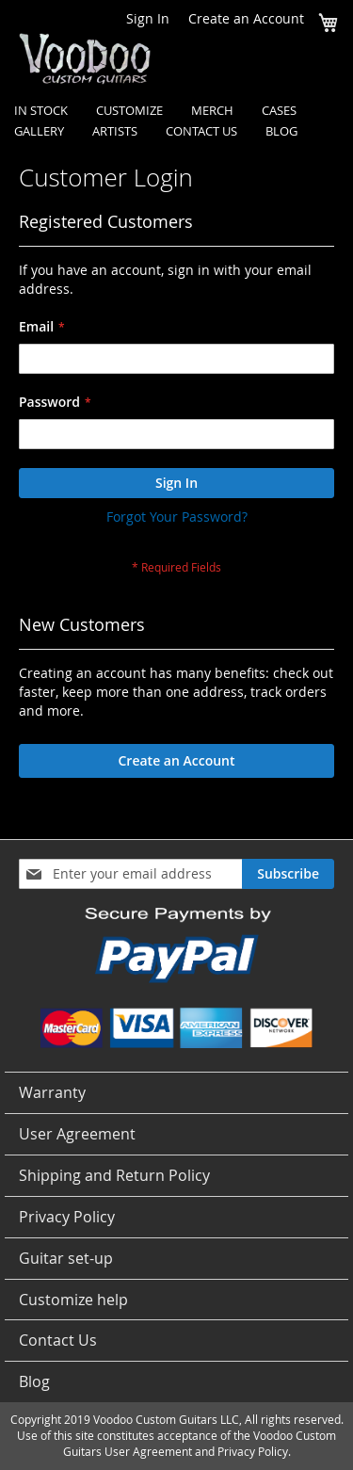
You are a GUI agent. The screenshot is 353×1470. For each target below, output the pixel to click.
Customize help (73, 1299)
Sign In (147, 18)
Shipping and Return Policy (114, 1175)
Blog (34, 1381)
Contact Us (58, 1340)
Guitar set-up (66, 1258)
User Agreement (77, 1133)
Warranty (52, 1092)
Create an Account (246, 18)
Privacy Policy (67, 1216)
